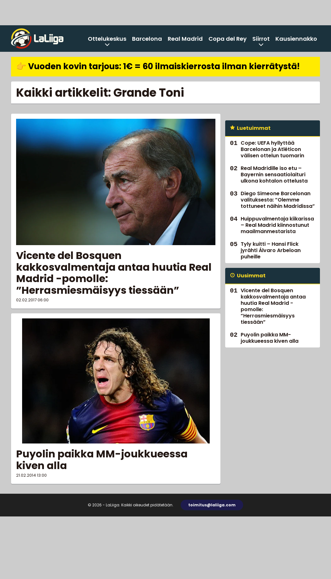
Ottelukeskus (107, 39)
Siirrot (261, 39)
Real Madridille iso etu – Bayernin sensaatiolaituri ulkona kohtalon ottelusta (274, 174)
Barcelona (147, 39)
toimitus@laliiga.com (212, 505)
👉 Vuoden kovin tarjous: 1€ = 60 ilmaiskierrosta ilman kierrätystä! (158, 66)
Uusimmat (251, 275)
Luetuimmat (254, 128)
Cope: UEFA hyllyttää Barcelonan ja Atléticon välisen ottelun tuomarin (272, 149)
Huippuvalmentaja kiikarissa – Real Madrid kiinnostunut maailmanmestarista (277, 225)
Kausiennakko (296, 39)
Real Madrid (185, 39)
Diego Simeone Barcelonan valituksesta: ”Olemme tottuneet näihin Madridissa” (278, 200)
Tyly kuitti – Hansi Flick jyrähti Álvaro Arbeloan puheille (271, 250)
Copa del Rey (227, 39)
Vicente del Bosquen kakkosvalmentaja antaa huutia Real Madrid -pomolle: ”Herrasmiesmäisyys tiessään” (114, 272)
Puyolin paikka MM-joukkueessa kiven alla (102, 460)
